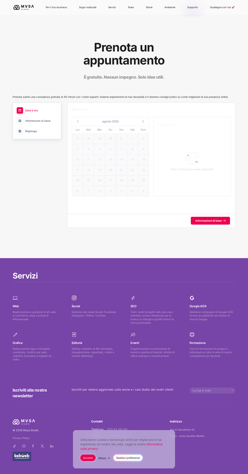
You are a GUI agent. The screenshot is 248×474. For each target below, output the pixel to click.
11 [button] (88, 156)
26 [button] (99, 177)
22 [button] (132, 166)
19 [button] (99, 166)
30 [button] (110, 135)
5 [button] (99, 145)
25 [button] (88, 177)
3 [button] (77, 145)
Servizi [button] (112, 7)
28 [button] (88, 135)
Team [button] (131, 7)
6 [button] (110, 145)
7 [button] (121, 145)
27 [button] (77, 135)
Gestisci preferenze (128, 457)
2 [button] (143, 135)
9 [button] (143, 145)
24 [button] (77, 177)
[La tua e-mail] (213, 390)
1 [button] (132, 135)
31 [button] (121, 135)
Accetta (88, 457)
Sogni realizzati (87, 7)
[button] (78, 117)
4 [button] (88, 145)
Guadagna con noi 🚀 (222, 7)
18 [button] (88, 166)
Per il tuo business (56, 7)
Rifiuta (102, 458)
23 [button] (143, 166)
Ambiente (169, 7)
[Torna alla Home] (23, 7)
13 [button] (110, 156)
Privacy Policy (21, 438)
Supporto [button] (192, 7)
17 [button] (77, 166)
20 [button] (110, 166)
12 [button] (99, 156)
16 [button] (143, 156)
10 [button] (77, 156)
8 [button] (132, 145)
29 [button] (99, 135)
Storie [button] (149, 7)
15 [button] (132, 156)
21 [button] (121, 166)
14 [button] (121, 156)
